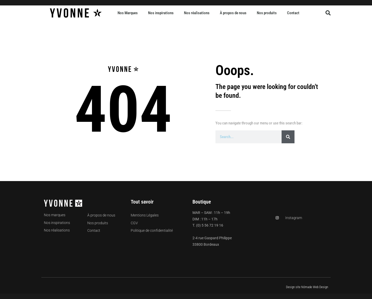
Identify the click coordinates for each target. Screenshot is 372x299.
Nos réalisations (197, 13)
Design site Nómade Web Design (307, 287)
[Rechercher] (288, 136)
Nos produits (267, 13)
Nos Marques (128, 13)
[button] (328, 13)
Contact (293, 13)
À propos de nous (233, 13)
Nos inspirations (161, 13)
